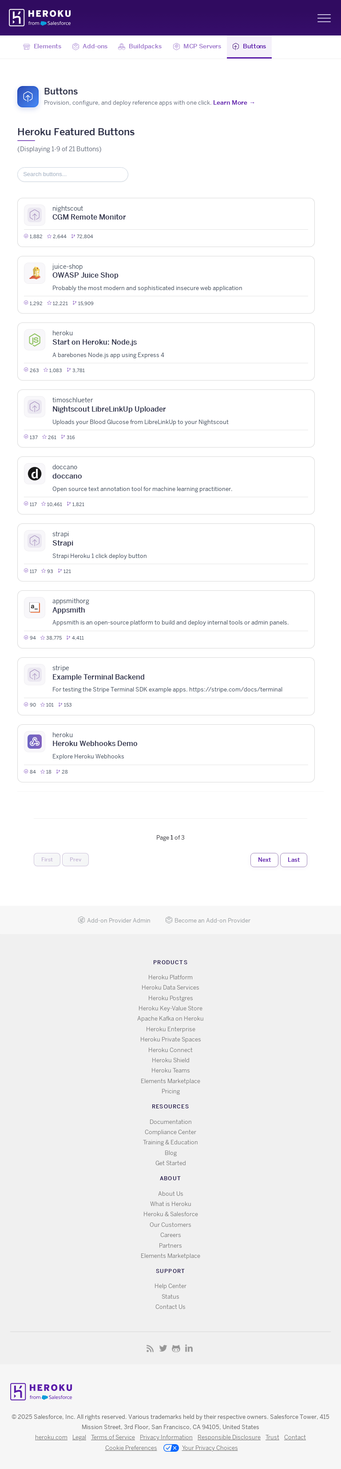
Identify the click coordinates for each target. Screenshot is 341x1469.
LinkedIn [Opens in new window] (189, 1348)
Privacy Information (166, 1437)
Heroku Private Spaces (170, 1039)
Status (170, 1296)
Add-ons (89, 46)
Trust (272, 1437)
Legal (79, 1437)
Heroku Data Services (170, 987)
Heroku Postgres (170, 998)
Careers (170, 1235)
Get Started (170, 1163)
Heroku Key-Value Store (170, 1008)
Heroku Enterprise (170, 1029)
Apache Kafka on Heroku (170, 1018)
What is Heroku (170, 1204)
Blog (171, 1153)
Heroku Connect (170, 1050)
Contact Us (170, 1307)
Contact (295, 1437)
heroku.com (51, 1437)
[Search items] (72, 174)
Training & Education (170, 1142)
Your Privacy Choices (200, 1448)
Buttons (249, 46)
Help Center (170, 1286)
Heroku (40, 18)
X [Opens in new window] (163, 1348)
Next (264, 860)
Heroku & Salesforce (170, 1214)
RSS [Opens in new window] (150, 1348)
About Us (170, 1193)
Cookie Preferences (131, 1448)
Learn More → (234, 102)
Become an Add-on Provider (207, 920)
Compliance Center (170, 1132)
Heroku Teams (170, 1070)
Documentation (171, 1122)
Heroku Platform (170, 977)
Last (294, 860)
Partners (170, 1245)
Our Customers (170, 1225)
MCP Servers (197, 46)
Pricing (171, 1091)
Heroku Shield (171, 1060)
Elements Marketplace (170, 1081)
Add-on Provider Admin (114, 920)
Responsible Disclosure (229, 1437)
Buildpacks (139, 46)
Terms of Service (113, 1437)
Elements (42, 46)
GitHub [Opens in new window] (176, 1348)
